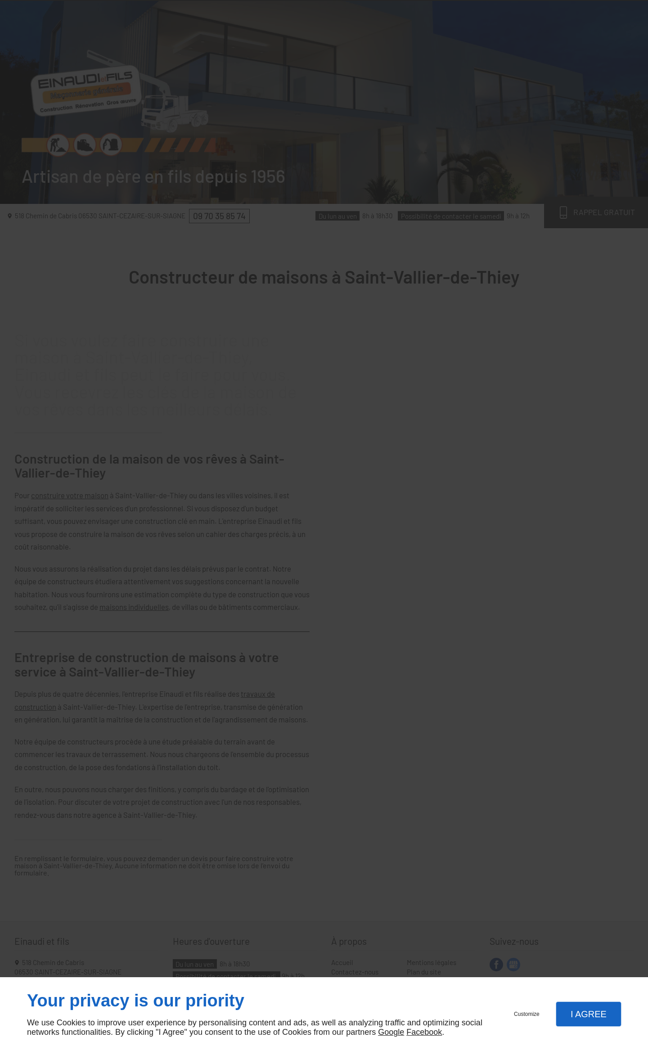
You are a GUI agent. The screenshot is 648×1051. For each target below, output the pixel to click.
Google (391, 1032)
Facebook (424, 1032)
